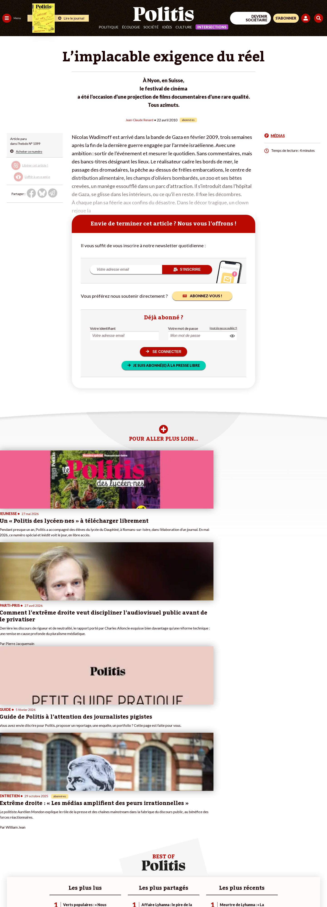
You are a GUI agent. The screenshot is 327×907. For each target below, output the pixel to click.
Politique (108, 27)
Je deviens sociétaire (53, 824)
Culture (184, 27)
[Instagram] (312, 869)
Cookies (184, 891)
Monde (7, 843)
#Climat (79, 814)
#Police (79, 819)
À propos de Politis (51, 843)
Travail (23, 814)
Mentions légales (33, 891)
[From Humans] (274, 880)
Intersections (211, 27)
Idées (167, 27)
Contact (8, 891)
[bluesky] (283, 869)
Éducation (26, 824)
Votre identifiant (103, 328)
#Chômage (82, 833)
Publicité (167, 891)
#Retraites (81, 829)
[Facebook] (269, 869)
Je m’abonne (47, 829)
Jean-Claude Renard (139, 119)
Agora (6, 814)
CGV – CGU (99, 891)
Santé (23, 829)
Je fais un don (48, 819)
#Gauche (80, 824)
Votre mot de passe (183, 328)
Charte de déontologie (68, 891)
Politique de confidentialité (134, 891)
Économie (26, 819)
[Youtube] (298, 869)
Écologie (131, 27)
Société (151, 27)
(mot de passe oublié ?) (223, 328)
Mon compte (47, 848)
